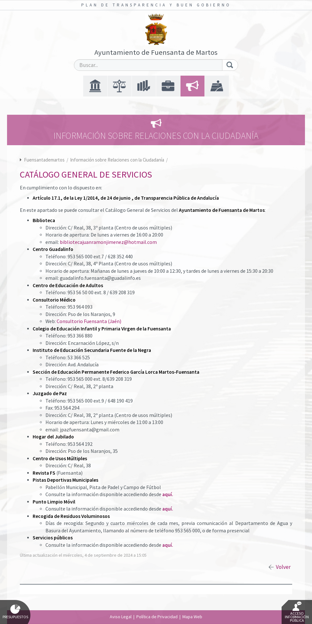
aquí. (167, 494)
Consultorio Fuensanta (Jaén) (89, 321)
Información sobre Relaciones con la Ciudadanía (117, 160)
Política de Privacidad (157, 617)
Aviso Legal (121, 617)
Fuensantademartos (44, 160)
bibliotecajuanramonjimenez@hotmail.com (108, 242)
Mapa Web (192, 617)
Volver (283, 566)
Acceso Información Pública (297, 612)
